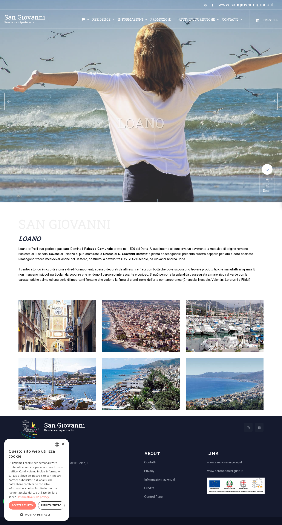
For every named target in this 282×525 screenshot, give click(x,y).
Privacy (149, 471)
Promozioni (161, 19)
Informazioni (130, 19)
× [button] (62, 444)
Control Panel (153, 497)
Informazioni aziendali (159, 479)
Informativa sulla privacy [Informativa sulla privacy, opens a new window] (33, 497)
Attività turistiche (197, 19)
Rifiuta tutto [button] (51, 505)
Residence (101, 19)
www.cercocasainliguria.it (225, 471)
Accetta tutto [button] (22, 505)
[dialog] (36, 480)
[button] (36, 514)
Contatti (230, 19)
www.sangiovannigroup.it (246, 4)
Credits (149, 488)
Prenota (270, 20)
